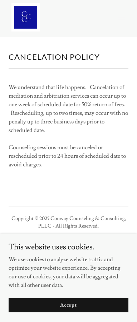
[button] (121, 17)
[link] (25, 17)
